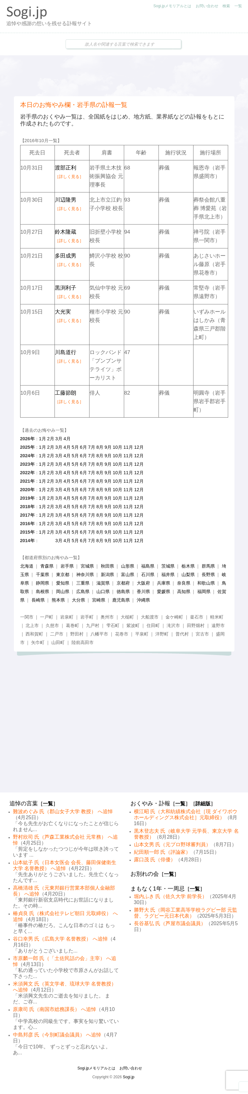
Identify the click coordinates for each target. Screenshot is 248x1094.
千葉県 (42, 574)
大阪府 (143, 583)
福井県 (168, 574)
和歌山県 (206, 583)
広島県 (82, 591)
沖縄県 (143, 600)
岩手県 (67, 566)
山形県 (127, 566)
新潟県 (107, 574)
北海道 (26, 566)
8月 (99, 447)
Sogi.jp (129, 1077)
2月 (50, 438)
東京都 (62, 574)
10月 (117, 447)
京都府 (123, 583)
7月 (91, 447)
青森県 (47, 566)
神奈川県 (85, 574)
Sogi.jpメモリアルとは (172, 6)
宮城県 (87, 566)
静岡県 (42, 583)
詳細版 (203, 803)
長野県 (208, 574)
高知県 (183, 591)
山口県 (103, 591)
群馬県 (208, 566)
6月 (83, 447)
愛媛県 (163, 591)
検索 (226, 6)
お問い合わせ (207, 6)
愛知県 (62, 583)
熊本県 (58, 600)
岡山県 (62, 591)
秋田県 (107, 566)
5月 (75, 447)
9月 (108, 447)
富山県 (127, 574)
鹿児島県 (121, 600)
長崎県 (38, 600)
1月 (42, 438)
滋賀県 (103, 583)
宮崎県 (98, 600)
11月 (128, 447)
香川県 (143, 591)
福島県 (147, 566)
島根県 (42, 591)
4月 (67, 438)
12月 (139, 447)
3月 (58, 438)
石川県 (147, 574)
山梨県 (188, 574)
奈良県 (183, 583)
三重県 (82, 583)
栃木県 (188, 566)
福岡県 (204, 591)
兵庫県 (163, 583)
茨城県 (168, 566)
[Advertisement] (124, 76)
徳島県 (123, 591)
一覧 (238, 6)
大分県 (78, 600)
